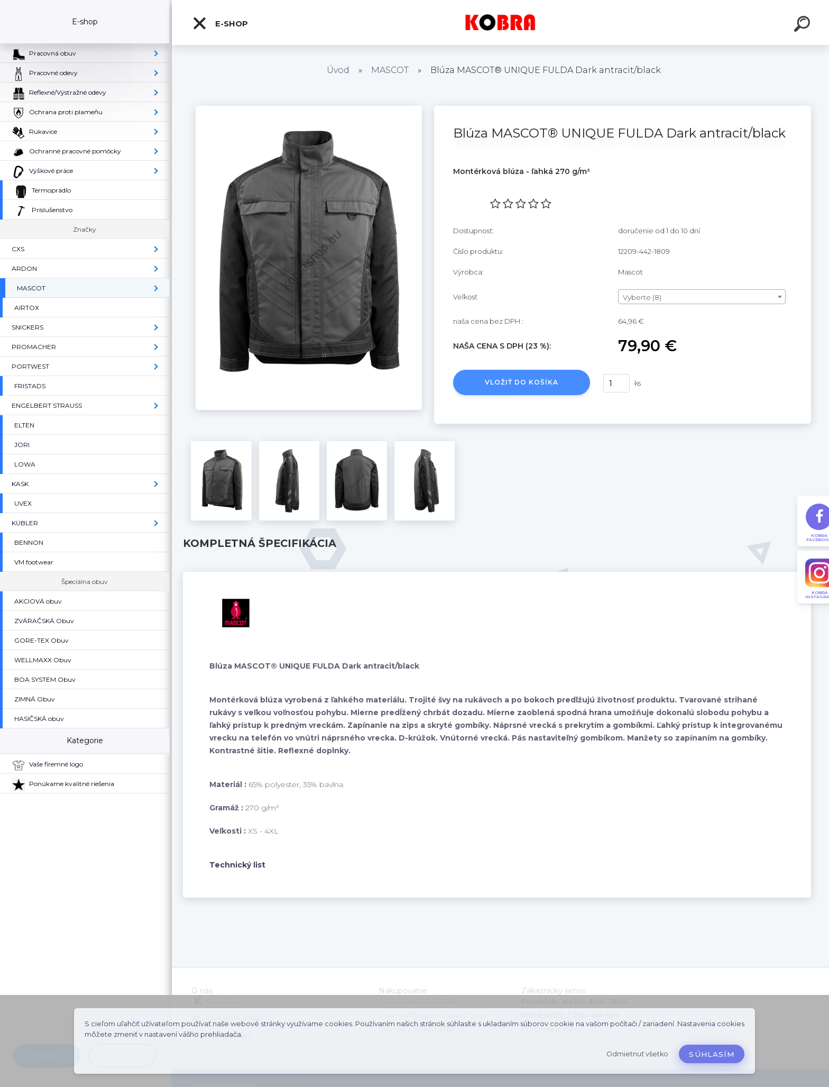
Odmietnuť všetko (637, 1054)
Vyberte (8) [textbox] (642, 297)
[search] (803, 25)
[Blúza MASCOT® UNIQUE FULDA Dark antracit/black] (309, 109)
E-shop (220, 23)
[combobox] (702, 296)
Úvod (338, 70)
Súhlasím (711, 1054)
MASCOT (390, 70)
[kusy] (616, 383)
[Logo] (500, 22)
